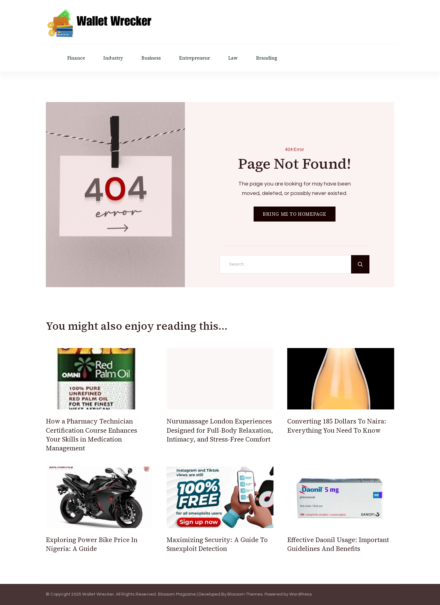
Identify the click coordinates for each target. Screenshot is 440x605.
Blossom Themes (245, 594)
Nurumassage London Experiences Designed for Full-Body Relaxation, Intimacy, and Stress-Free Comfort (220, 430)
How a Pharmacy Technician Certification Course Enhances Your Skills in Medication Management (91, 435)
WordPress (300, 594)
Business (151, 58)
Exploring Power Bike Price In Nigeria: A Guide (92, 544)
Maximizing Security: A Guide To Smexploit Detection (217, 544)
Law (233, 58)
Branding (266, 58)
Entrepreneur (194, 58)
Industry (113, 58)
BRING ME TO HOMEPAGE (294, 214)
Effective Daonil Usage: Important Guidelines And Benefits (338, 544)
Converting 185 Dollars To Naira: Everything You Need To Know (336, 426)
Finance (76, 58)
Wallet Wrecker (98, 594)
